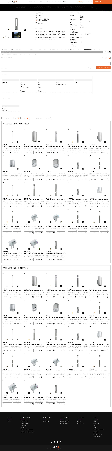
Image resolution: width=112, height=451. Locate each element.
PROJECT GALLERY (64, 421)
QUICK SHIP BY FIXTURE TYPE (27, 429)
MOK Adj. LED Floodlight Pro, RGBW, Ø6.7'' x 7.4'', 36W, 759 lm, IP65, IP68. (43, 253)
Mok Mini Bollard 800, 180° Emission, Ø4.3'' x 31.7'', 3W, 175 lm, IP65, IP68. (65, 146)
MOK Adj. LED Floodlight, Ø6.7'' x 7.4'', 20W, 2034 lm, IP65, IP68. (19, 253)
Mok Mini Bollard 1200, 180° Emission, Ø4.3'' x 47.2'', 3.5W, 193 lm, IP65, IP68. (22, 146)
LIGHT (64, 1)
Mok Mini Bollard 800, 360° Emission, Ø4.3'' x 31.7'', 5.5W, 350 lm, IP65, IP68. (87, 146)
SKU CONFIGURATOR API (99, 429)
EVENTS (79, 421)
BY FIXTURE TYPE (24, 421)
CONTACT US (88, 1)
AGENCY (95, 427)
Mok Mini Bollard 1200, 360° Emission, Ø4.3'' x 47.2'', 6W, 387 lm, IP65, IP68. (22, 199)
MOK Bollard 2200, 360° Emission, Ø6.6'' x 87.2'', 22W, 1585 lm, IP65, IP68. (21, 226)
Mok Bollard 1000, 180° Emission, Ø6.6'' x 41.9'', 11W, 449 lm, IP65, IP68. (42, 199)
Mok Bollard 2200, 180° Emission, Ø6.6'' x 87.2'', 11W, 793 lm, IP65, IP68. (64, 199)
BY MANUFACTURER (25, 423)
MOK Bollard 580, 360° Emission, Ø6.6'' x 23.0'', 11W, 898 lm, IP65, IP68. (64, 253)
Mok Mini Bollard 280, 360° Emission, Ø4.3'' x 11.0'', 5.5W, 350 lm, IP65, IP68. (87, 173)
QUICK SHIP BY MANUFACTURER (27, 432)
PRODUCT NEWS (64, 423)
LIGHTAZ (95, 421)
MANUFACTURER (97, 425)
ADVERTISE (96, 432)
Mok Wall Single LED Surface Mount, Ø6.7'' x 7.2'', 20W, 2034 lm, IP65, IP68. (22, 173)
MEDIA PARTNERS (81, 423)
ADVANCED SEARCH (25, 425)
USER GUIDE (96, 423)
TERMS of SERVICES (87, 49)
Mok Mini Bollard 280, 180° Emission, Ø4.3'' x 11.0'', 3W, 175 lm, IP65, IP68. (87, 199)
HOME (9, 421)
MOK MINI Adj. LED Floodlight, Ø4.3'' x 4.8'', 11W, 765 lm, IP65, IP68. (41, 226)
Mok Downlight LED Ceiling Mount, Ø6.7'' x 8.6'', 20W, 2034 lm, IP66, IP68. (65, 173)
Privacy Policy (81, 7)
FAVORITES (23, 427)
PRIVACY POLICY (97, 436)
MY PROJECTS (46, 421)
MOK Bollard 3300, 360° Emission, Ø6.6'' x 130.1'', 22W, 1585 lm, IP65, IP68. (86, 226)
